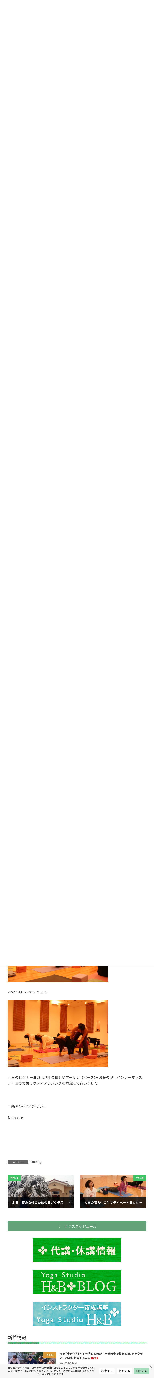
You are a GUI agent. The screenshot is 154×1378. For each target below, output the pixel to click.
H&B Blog (35, 1162)
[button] (77, 1226)
